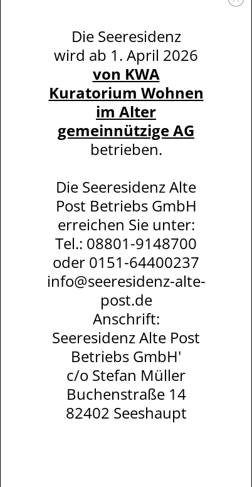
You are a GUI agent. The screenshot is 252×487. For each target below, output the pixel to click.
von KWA (126, 73)
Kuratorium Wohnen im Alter (126, 102)
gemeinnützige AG (126, 130)
